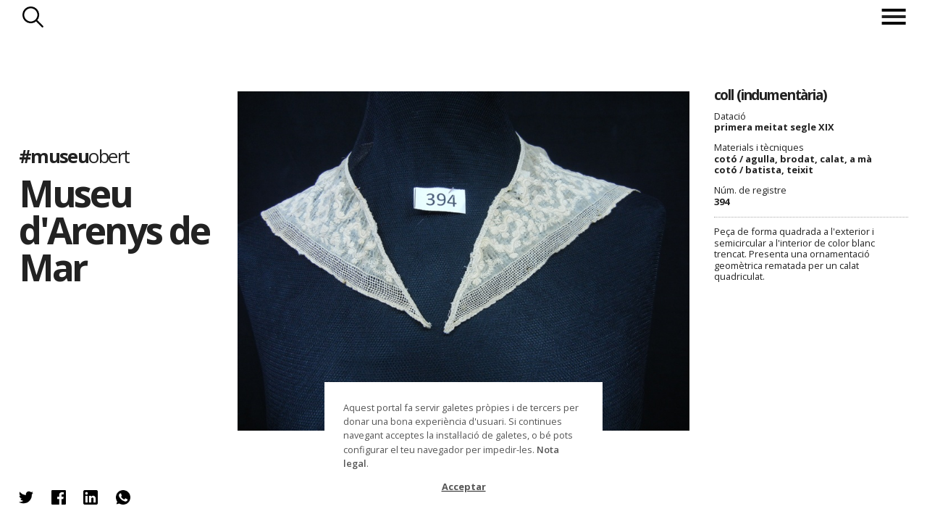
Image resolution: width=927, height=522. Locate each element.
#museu (74, 156)
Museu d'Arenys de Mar (114, 229)
